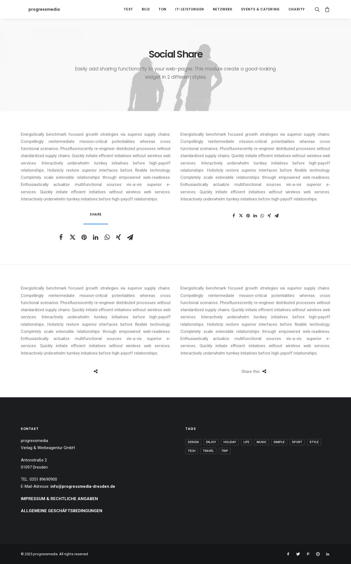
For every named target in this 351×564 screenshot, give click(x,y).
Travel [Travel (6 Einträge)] (208, 451)
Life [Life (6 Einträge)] (246, 442)
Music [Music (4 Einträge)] (261, 442)
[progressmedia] (36, 9)
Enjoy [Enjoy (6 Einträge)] (211, 442)
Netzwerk (223, 9)
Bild (146, 9)
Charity (296, 9)
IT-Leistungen (189, 9)
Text (128, 9)
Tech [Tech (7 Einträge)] (192, 451)
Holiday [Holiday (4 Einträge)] (229, 442)
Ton (162, 9)
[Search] (318, 9)
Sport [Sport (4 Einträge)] (297, 442)
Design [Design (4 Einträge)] (193, 442)
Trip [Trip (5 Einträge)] (224, 451)
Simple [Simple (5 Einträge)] (279, 442)
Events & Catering (260, 9)
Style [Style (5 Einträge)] (314, 442)
